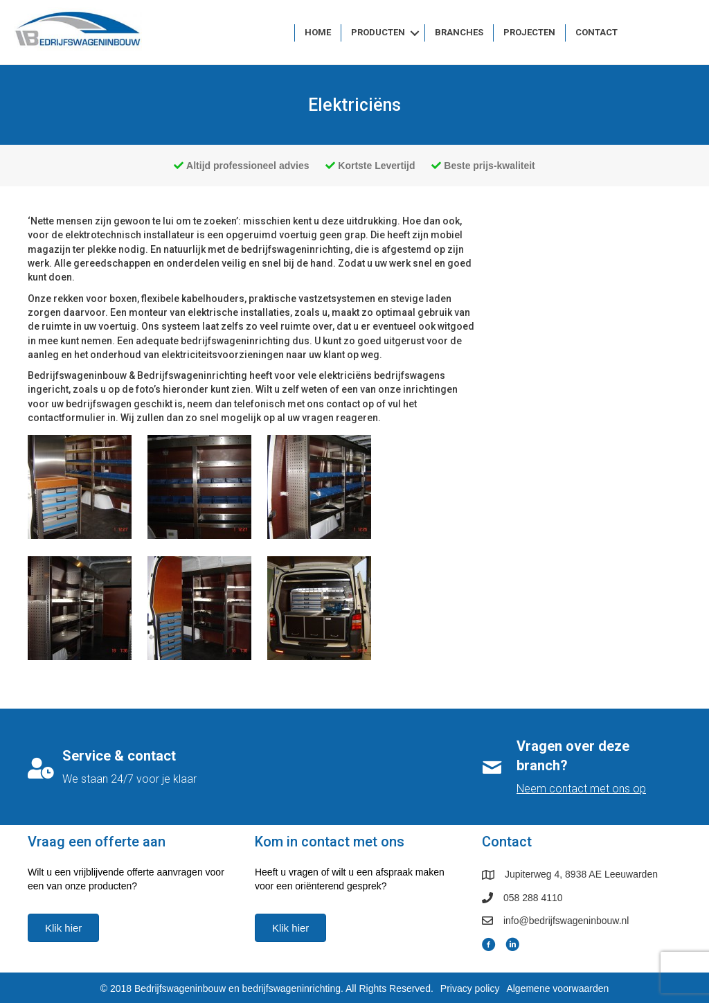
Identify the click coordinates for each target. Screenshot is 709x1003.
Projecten (529, 32)
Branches (459, 32)
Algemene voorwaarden (557, 988)
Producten (378, 32)
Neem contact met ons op (581, 788)
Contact (596, 32)
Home (318, 32)
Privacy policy (470, 988)
